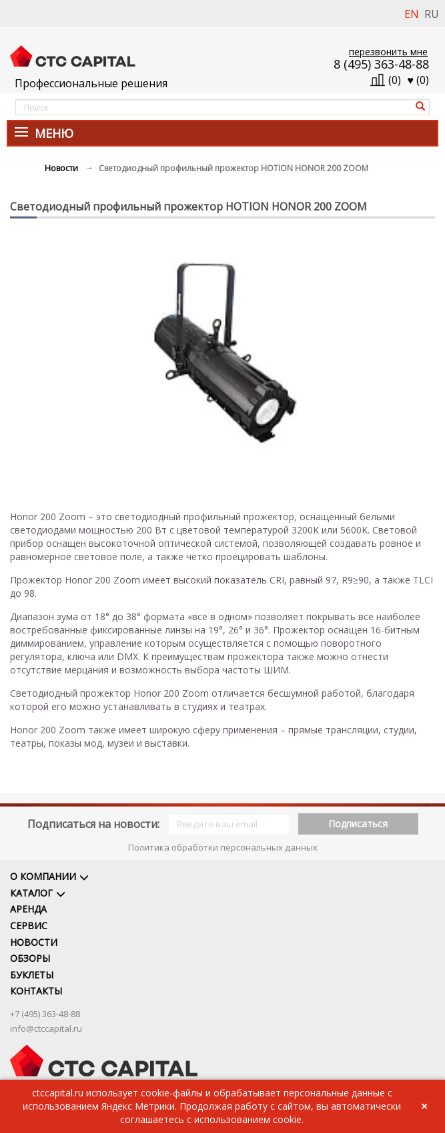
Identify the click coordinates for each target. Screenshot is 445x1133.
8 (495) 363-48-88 (381, 64)
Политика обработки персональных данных (223, 847)
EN (411, 14)
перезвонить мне (388, 51)
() (419, 80)
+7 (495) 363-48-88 (45, 1014)
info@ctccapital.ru (46, 1028)
